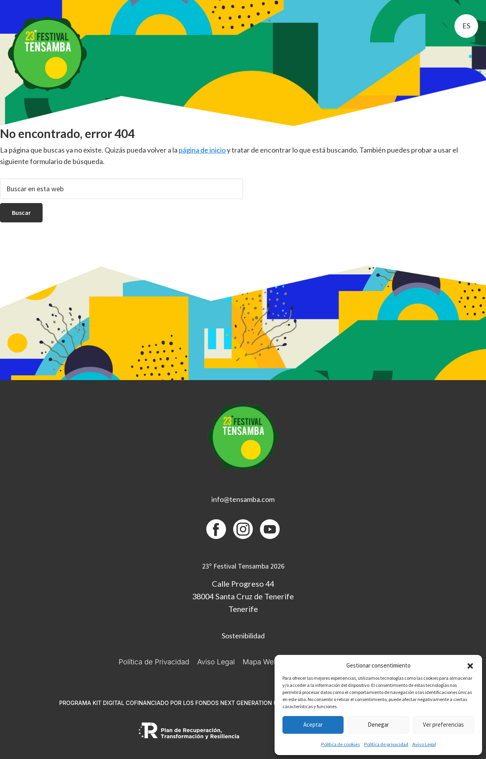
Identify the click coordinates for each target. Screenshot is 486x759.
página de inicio (202, 149)
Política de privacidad (386, 744)
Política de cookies (340, 744)
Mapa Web (260, 662)
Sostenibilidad (243, 635)
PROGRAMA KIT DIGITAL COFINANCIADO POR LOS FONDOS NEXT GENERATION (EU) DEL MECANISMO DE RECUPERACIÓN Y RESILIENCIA (243, 702)
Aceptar (313, 724)
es (466, 25)
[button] (470, 666)
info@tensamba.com (243, 499)
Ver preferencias (443, 724)
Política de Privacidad (154, 662)
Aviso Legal (424, 744)
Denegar (378, 724)
